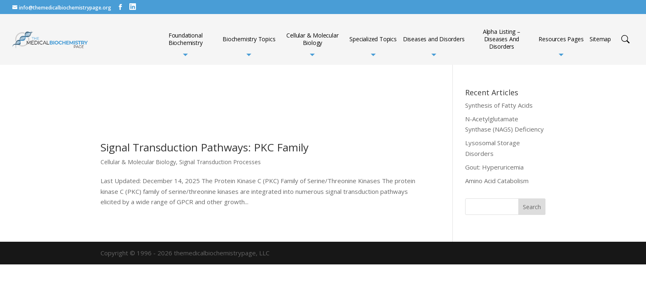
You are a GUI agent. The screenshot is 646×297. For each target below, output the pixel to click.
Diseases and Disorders (434, 39)
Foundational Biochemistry (186, 39)
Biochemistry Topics (248, 39)
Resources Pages (560, 39)
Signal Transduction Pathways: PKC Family (205, 147)
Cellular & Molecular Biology (312, 39)
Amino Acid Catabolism (497, 181)
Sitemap (600, 39)
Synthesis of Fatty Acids (499, 105)
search (625, 39)
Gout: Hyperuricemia (494, 167)
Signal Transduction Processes (220, 162)
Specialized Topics (372, 39)
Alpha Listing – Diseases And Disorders (501, 39)
